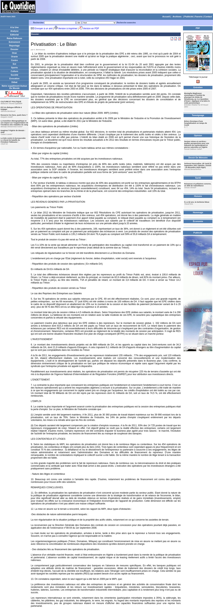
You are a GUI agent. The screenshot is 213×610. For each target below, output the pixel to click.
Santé (198, 178)
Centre (14, 60)
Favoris (198, 16)
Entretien (198, 87)
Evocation (14, 78)
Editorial (14, 34)
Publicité (188, 16)
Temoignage (198, 115)
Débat (15, 82)
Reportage (14, 45)
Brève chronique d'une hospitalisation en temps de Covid (195, 123)
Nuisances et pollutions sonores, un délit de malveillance (197, 185)
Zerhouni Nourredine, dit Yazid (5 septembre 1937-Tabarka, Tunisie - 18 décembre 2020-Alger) (197, 165)
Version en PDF (91, 28)
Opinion (198, 135)
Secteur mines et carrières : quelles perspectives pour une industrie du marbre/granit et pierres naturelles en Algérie (196, 144)
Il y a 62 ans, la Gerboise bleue (196, 202)
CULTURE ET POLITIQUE (11, 102)
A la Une (14, 27)
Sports (14, 67)
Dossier (14, 49)
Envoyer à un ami (43, 28)
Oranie (14, 56)
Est (14, 64)
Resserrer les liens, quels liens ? (14, 115)
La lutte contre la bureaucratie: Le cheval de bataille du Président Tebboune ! (13, 140)
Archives (177, 16)
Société (14, 75)
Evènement (14, 42)
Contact (208, 16)
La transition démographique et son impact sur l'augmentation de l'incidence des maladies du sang (14, 123)
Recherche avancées (126, 23)
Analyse (14, 31)
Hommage (198, 212)
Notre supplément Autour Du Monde (14, 87)
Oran (14, 53)
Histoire (198, 196)
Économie (198, 221)
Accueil (166, 16)
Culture (14, 71)
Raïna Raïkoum (14, 38)
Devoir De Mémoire (198, 157)
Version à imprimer (67, 28)
